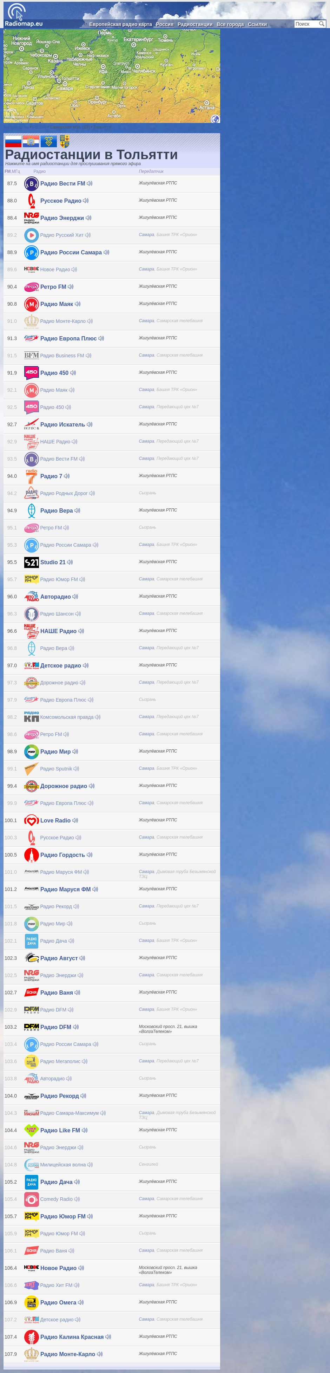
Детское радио (56, 666)
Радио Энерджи (57, 218)
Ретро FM (49, 287)
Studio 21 (48, 562)
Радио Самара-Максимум (65, 1113)
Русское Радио (56, 201)
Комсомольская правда (62, 717)
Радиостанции (195, 24)
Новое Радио (50, 269)
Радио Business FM (57, 355)
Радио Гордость (58, 855)
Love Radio (51, 821)
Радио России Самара (66, 252)
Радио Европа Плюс (64, 338)
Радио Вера (52, 511)
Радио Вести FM (58, 184)
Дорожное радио (55, 682)
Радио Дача (49, 941)
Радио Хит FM (52, 1285)
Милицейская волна (58, 1164)
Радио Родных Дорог (59, 493)
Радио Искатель (58, 425)
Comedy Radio (52, 1199)
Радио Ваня (52, 993)
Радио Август (54, 958)
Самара (146, 234)
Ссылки (257, 24)
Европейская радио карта (120, 24)
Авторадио (51, 597)
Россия (165, 24)
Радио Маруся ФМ (56, 872)
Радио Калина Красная (67, 1337)
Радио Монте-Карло (58, 321)
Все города (230, 24)
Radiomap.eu (16, 127)
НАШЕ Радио (51, 441)
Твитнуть (299, 32)
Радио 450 (50, 373)
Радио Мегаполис (55, 1061)
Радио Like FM (55, 1130)
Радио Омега (54, 1303)
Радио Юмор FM (54, 579)
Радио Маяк (52, 304)
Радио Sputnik (51, 769)
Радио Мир (51, 752)
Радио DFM (48, 1010)
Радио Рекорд (51, 906)
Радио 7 (47, 476)
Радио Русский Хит (57, 235)
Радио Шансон (52, 614)
